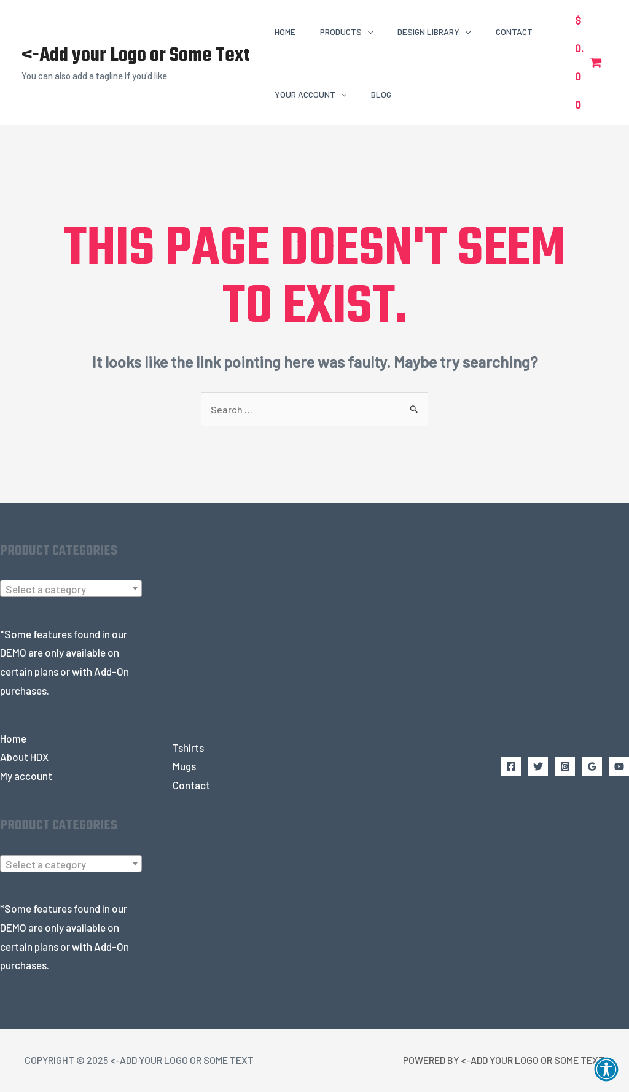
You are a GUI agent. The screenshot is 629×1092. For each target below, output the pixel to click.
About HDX (24, 758)
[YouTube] (619, 768)
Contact (191, 785)
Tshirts (188, 748)
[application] (367, 31)
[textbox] (71, 590)
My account (26, 777)
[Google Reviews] (592, 768)
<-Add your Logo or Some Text (135, 55)
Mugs (184, 767)
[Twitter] (538, 768)
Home (13, 739)
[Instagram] (565, 768)
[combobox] (71, 589)
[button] (606, 1069)
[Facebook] (511, 768)
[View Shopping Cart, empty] (588, 62)
